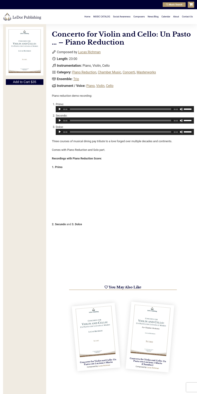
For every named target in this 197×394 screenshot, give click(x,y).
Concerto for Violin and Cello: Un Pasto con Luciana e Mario (98, 362)
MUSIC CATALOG (101, 16)
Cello (109, 86)
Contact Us (187, 16)
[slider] (120, 109)
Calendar (165, 16)
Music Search (174, 4)
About (176, 16)
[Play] (59, 109)
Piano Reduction (84, 72)
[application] (125, 109)
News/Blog (153, 16)
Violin (100, 86)
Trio (76, 79)
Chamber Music (109, 72)
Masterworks (146, 72)
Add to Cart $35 (24, 82)
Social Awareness (122, 16)
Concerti (129, 72)
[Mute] (181, 109)
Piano (90, 86)
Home (87, 16)
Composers (139, 16)
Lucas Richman (89, 52)
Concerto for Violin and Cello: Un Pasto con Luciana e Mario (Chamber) (148, 361)
